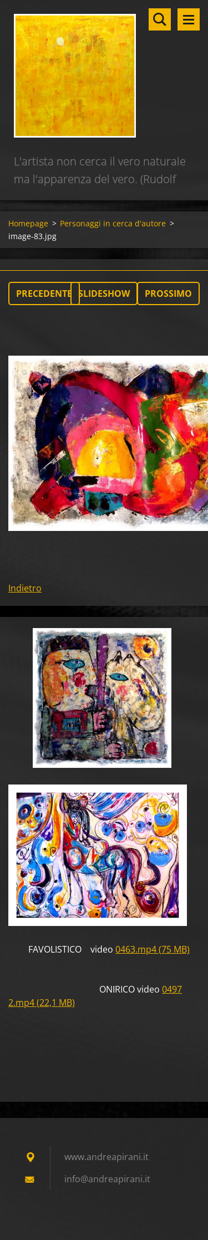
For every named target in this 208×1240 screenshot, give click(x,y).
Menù (188, 19)
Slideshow (104, 293)
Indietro (25, 588)
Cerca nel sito (160, 19)
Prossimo (168, 293)
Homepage (28, 223)
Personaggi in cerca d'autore (113, 223)
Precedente (44, 293)
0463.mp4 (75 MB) (152, 949)
